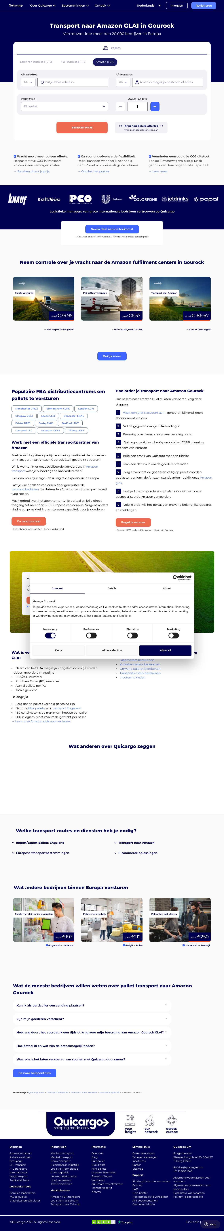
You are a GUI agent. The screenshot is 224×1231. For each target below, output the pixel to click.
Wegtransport (19, 1176)
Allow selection (112, 650)
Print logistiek (60, 1172)
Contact (137, 1185)
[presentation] (72, 82)
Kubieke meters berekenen (140, 664)
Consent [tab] (57, 588)
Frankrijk (206, 945)
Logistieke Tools (20, 1186)
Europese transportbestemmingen (42, 853)
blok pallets (36, 708)
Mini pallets (99, 1168)
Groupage (16, 1161)
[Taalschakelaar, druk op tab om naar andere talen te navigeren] (148, 5)
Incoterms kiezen (132, 677)
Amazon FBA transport (65, 1196)
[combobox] (28, 82)
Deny (58, 650)
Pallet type (28, 99)
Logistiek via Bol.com (64, 1200)
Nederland (68, 945)
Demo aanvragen (143, 1153)
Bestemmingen (102, 1176)
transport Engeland (67, 708)
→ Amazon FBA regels (198, 329)
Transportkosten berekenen (140, 673)
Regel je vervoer (133, 522)
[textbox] (28, 81)
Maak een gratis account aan (143, 412)
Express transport (21, 1153)
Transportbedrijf (102, 1187)
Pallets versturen (20, 1157)
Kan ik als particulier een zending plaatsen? (50, 1005)
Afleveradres (124, 74)
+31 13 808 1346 (182, 1171)
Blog (95, 1157)
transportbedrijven (25, 489)
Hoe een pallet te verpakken (150, 1196)
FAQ (135, 1189)
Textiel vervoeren (61, 1184)
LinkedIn (192, 1222)
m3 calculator (18, 1196)
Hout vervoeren (61, 1180)
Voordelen (98, 1180)
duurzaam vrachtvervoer (107, 1184)
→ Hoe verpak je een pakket (127, 329)
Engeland (54, 945)
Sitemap (137, 1168)
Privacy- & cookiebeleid (188, 1196)
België (129, 945)
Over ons (97, 1153)
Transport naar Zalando (65, 1204)
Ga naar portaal (28, 521)
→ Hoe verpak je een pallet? (59, 329)
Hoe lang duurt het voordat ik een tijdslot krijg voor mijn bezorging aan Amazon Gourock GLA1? (90, 1032)
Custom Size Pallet (104, 1172)
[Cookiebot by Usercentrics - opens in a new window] (175, 578)
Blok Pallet (98, 1164)
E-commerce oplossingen (137, 853)
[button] (112, 356)
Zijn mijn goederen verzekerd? (40, 1019)
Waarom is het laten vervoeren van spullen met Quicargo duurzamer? (71, 1059)
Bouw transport (61, 1161)
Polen (139, 945)
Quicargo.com (36, 1092)
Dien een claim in (143, 1204)
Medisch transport (62, 1153)
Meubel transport (62, 1157)
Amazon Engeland (109, 1092)
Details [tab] (112, 588)
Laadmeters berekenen (137, 660)
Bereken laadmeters (22, 1193)
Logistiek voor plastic (64, 1168)
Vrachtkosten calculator (25, 1200)
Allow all (165, 650)
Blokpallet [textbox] (30, 106)
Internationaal (19, 1172)
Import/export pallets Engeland (40, 842)
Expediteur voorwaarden (189, 1193)
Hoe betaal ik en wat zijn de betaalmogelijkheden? (56, 1046)
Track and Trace (19, 1180)
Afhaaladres (29, 74)
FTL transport (18, 1168)
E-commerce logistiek (65, 1164)
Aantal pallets (137, 99)
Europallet (98, 1161)
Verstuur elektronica (64, 1176)
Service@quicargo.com (188, 1167)
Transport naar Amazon (136, 842)
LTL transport (18, 1164)
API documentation (144, 1200)
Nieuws (96, 1191)
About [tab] (167, 588)
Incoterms (139, 1161)
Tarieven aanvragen (144, 1157)
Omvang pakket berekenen (140, 668)
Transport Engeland (57, 1092)
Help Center (140, 1193)
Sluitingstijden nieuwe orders (151, 1181)
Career (136, 1164)
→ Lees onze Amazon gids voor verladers (41, 721)
